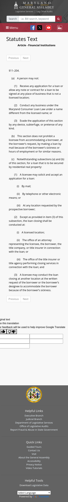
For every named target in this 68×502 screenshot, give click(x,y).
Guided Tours (34, 446)
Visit (34, 453)
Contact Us (34, 450)
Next (25, 58)
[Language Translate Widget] (34, 493)
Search (13, 19)
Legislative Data (39, 485)
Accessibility (34, 461)
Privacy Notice (34, 464)
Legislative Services (24, 11)
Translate (41, 496)
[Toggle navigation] (12, 27)
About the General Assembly (34, 457)
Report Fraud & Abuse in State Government (34, 429)
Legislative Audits (45, 11)
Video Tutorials (34, 468)
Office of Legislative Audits (34, 426)
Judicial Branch (34, 419)
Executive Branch (34, 415)
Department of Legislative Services (34, 422)
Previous (13, 58)
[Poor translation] (12, 331)
